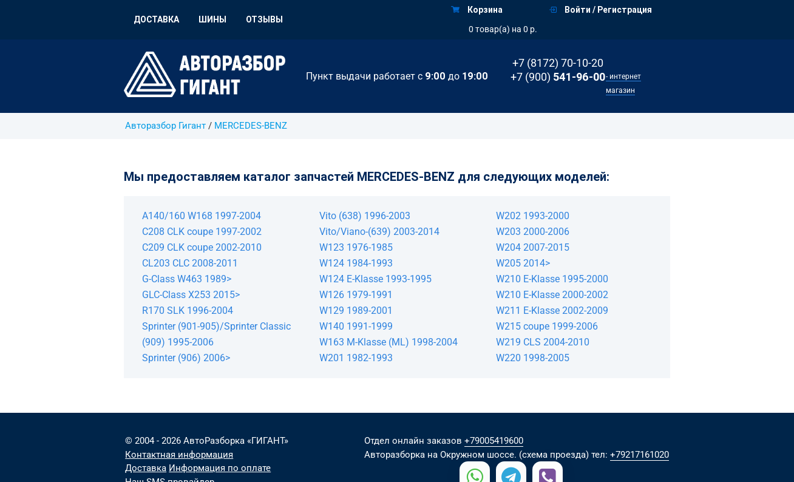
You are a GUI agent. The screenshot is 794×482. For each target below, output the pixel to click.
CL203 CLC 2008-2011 (190, 263)
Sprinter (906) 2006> (186, 358)
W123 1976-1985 (356, 247)
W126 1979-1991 (356, 294)
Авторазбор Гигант (165, 125)
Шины (212, 19)
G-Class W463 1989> (186, 279)
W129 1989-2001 (356, 310)
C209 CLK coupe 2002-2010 (202, 247)
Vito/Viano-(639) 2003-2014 (379, 231)
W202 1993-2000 (532, 216)
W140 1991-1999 (356, 326)
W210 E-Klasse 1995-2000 (552, 279)
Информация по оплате (220, 468)
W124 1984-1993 (356, 263)
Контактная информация (179, 454)
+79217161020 (639, 454)
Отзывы (264, 19)
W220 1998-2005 (532, 358)
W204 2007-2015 (532, 247)
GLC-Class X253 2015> (191, 294)
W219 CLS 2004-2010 (542, 342)
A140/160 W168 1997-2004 (201, 216)
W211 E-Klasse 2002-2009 (552, 310)
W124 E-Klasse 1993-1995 (375, 279)
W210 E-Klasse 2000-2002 (552, 294)
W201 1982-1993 (356, 358)
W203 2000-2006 (532, 231)
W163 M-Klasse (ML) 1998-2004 (388, 342)
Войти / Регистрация (600, 9)
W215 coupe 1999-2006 (547, 326)
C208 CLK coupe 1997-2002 (202, 231)
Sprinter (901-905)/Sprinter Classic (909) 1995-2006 (216, 334)
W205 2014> (523, 263)
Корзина (477, 9)
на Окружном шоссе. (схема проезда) (508, 454)
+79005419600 (493, 440)
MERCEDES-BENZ (250, 125)
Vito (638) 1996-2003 (364, 216)
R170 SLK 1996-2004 (187, 310)
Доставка (156, 19)
